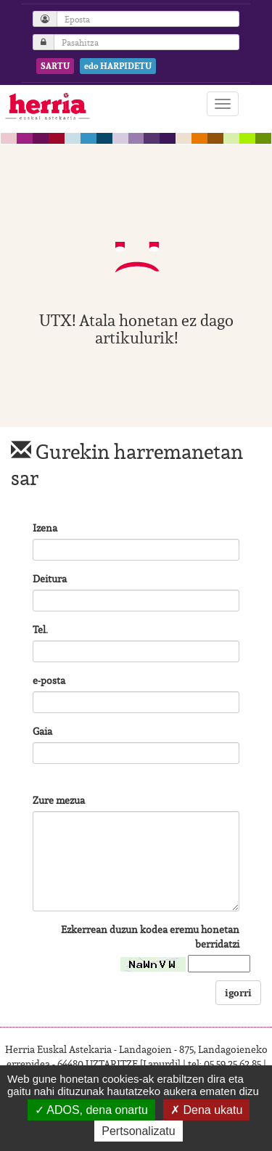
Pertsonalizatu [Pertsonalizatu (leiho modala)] (138, 1131)
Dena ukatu (206, 1110)
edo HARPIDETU (118, 66)
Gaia (42, 731)
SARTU (55, 66)
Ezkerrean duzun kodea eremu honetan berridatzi (150, 937)
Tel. (40, 629)
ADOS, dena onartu (91, 1110)
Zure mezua (59, 800)
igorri (238, 992)
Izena (45, 527)
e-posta (49, 680)
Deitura (50, 578)
